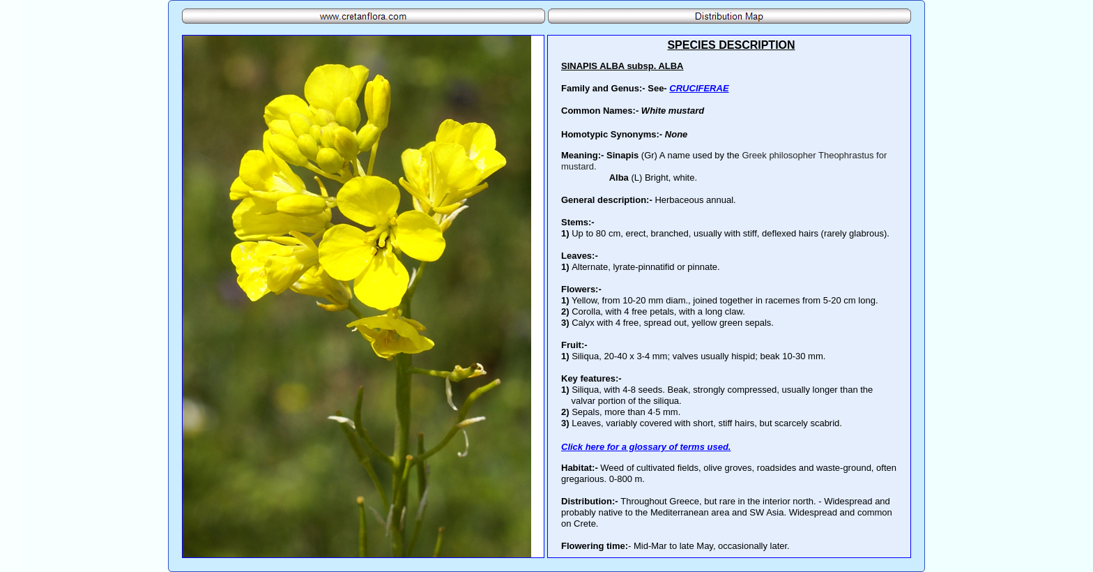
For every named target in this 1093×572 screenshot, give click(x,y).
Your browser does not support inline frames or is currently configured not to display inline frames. (729, 296)
